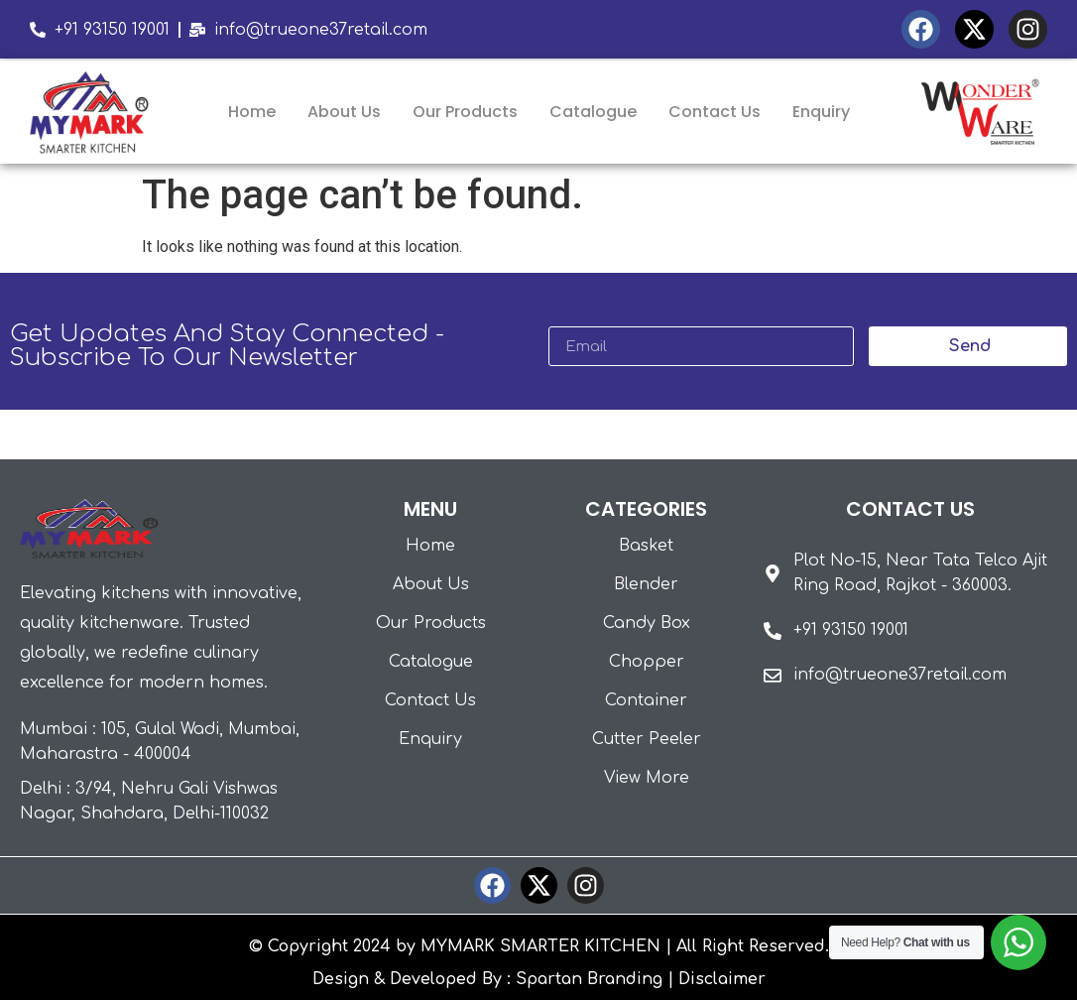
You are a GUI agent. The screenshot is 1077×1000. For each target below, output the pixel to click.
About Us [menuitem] (344, 111)
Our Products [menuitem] (465, 111)
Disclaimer (722, 979)
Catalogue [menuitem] (593, 111)
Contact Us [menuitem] (714, 111)
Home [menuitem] (252, 111)
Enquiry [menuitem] (821, 111)
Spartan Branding (589, 979)
